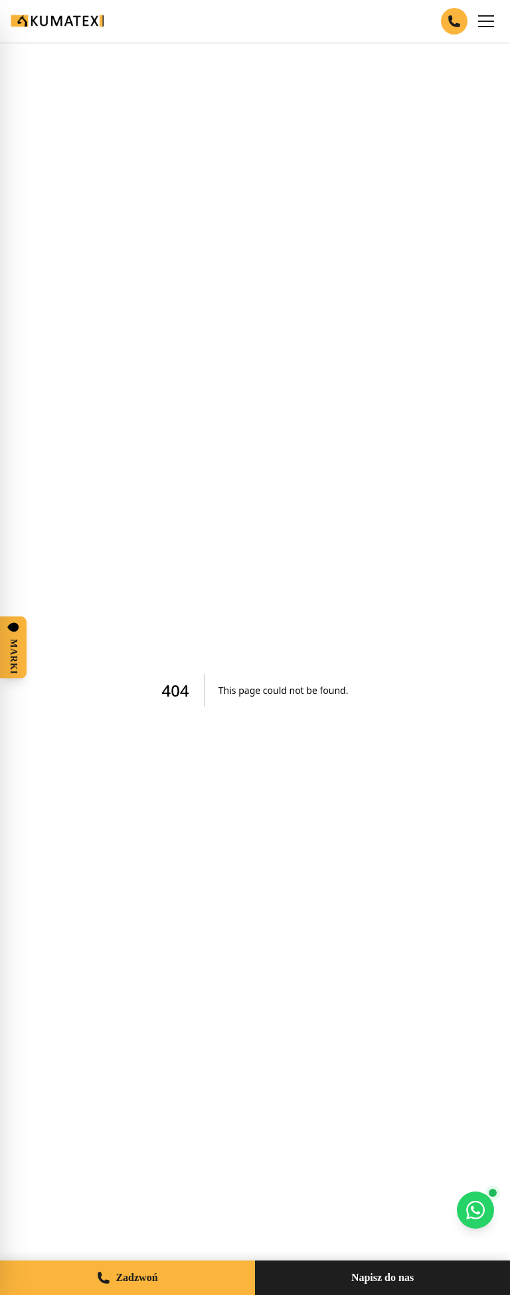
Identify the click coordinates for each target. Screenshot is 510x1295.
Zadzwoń (127, 1277)
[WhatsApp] (475, 1210)
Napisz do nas (382, 1277)
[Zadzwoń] (454, 21)
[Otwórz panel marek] (13, 647)
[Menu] (486, 21)
